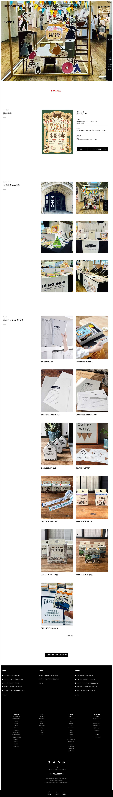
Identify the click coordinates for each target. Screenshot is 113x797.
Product (47, 6)
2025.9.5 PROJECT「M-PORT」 (11, 683)
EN (57, 767)
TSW (71, 725)
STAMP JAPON (16, 716)
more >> (4, 695)
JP (55, 767)
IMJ (42, 728)
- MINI (16, 725)
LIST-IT (16, 744)
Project (64, 6)
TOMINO (42, 723)
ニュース (97, 716)
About (71, 6)
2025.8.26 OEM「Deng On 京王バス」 (13, 687)
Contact (64, 769)
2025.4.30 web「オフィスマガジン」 (87, 687)
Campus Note (71, 719)
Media (83, 6)
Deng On (16, 739)
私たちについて (97, 723)
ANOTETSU (71, 735)
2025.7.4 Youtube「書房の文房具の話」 (87, 683)
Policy (59, 769)
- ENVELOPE (16, 730)
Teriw (71, 730)
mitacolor (71, 723)
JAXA (42, 732)
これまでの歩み (97, 725)
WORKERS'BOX (16, 719)
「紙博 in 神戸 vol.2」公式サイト (56, 655)
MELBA (71, 732)
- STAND (16, 723)
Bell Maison (71, 746)
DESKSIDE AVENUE (16, 737)
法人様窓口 (96, 730)
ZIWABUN (71, 748)
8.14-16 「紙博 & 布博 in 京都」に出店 (49, 679)
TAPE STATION (16, 732)
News (33, 6)
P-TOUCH (71, 744)
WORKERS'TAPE (16, 735)
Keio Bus (42, 716)
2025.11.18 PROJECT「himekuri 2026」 (14, 679)
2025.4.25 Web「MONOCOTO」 (86, 690)
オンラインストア (97, 737)
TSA (71, 721)
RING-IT (16, 741)
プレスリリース (97, 719)
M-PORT (71, 716)
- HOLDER (16, 728)
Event (39, 6)
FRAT (71, 737)
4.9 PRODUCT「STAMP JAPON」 (12, 675)
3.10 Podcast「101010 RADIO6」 (85, 675)
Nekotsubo (71, 741)
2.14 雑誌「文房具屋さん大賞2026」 (86, 679)
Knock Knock (42, 725)
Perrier (42, 730)
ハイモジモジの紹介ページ (98, 149)
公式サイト (82, 149)
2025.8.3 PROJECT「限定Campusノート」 (14, 690)
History (77, 6)
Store (89, 6)
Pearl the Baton (71, 739)
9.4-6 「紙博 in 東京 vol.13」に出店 (49, 675)
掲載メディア (97, 728)
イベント (97, 721)
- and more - (16, 746)
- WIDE (16, 721)
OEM (55, 6)
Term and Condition (52, 769)
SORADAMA (71, 728)
